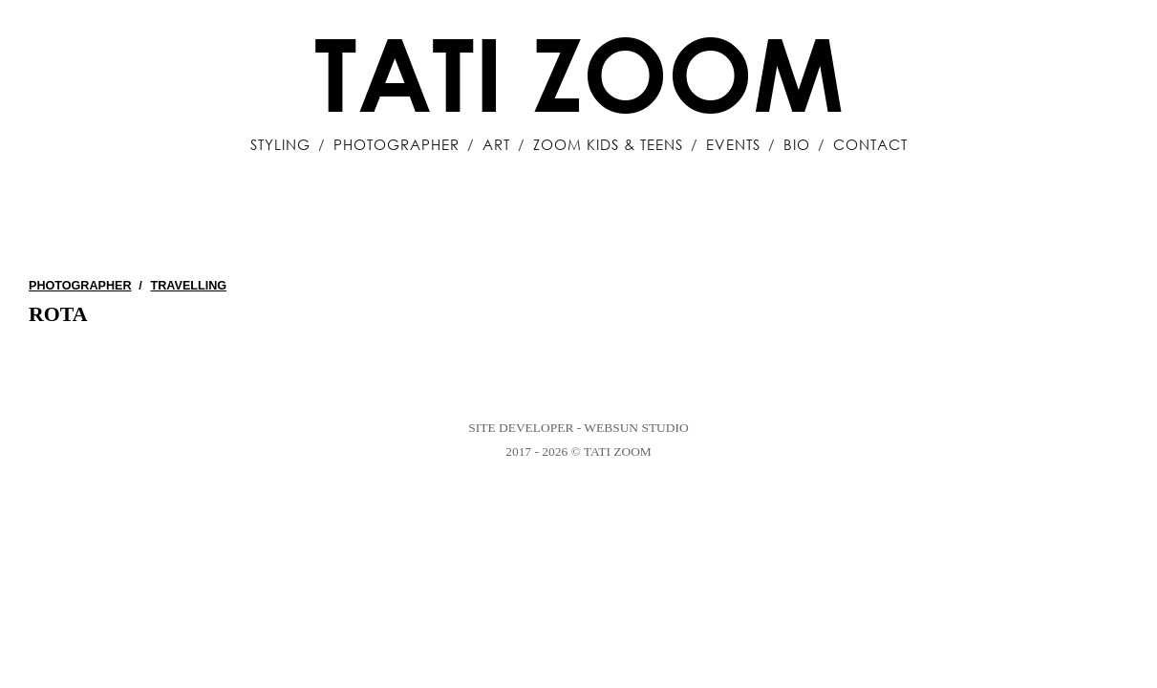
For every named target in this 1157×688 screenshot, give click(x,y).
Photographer (396, 144)
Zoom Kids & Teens (608, 144)
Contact (870, 144)
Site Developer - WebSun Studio (578, 427)
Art (496, 144)
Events (733, 144)
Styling (280, 144)
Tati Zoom (579, 72)
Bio (796, 144)
